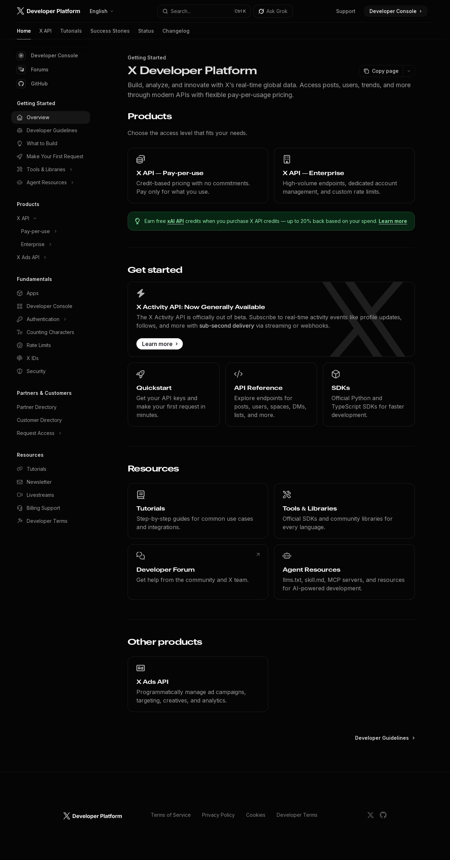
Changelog (175, 33)
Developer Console (47, 55)
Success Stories (110, 33)
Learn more (393, 221)
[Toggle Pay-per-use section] (50, 231)
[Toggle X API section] (50, 218)
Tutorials (71, 33)
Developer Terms (297, 815)
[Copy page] (381, 71)
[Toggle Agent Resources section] (50, 182)
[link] (198, 175)
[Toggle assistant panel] (273, 11)
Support (345, 11)
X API (45, 33)
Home (24, 33)
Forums (33, 69)
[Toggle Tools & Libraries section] (50, 169)
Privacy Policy (218, 815)
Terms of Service (171, 815)
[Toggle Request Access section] (50, 433)
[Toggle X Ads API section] (50, 257)
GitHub (32, 83)
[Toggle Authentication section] (50, 319)
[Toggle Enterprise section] (50, 244)
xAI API (176, 221)
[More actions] (409, 71)
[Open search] (204, 11)
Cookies (255, 815)
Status (146, 33)
